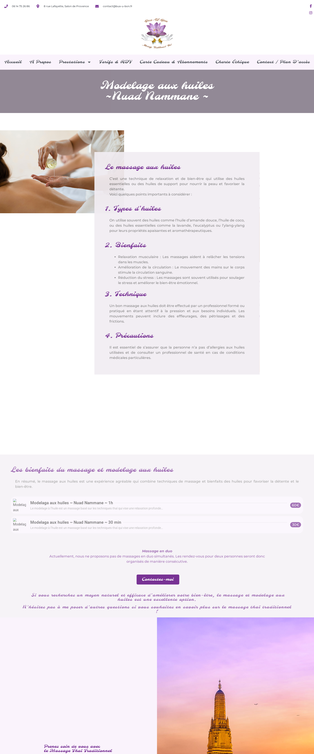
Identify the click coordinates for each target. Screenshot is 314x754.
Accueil (13, 62)
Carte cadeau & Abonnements (174, 62)
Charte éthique (232, 62)
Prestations (75, 62)
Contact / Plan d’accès (283, 62)
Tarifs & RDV (115, 62)
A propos (40, 62)
